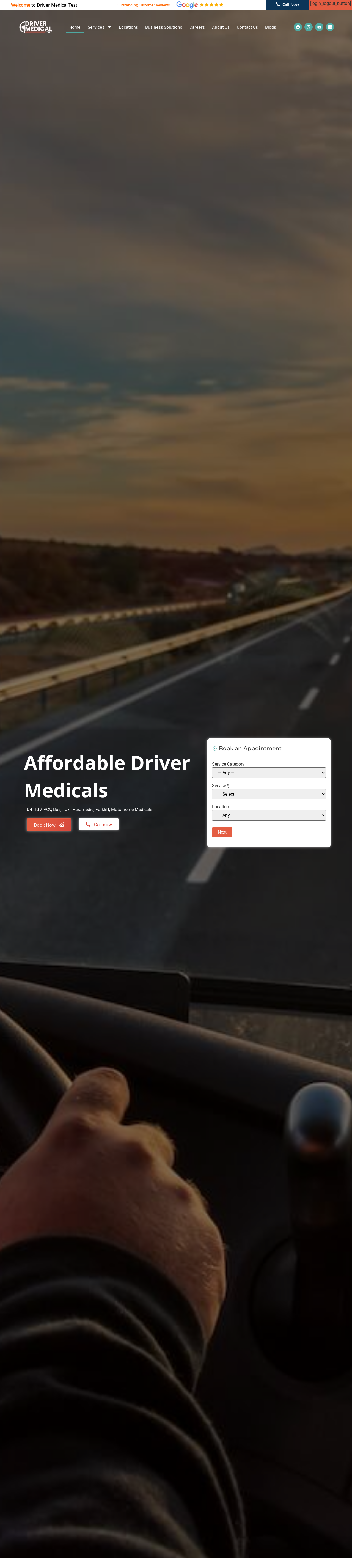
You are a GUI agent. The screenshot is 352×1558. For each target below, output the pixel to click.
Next (221, 832)
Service (220, 785)
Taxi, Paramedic (78, 809)
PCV (47, 809)
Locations (128, 26)
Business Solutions (163, 26)
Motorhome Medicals (131, 809)
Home (75, 26)
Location (220, 807)
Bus (57, 809)
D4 (29, 809)
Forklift (102, 809)
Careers (197, 26)
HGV (37, 809)
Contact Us (247, 26)
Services (100, 27)
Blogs (270, 26)
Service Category (227, 764)
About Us (221, 26)
